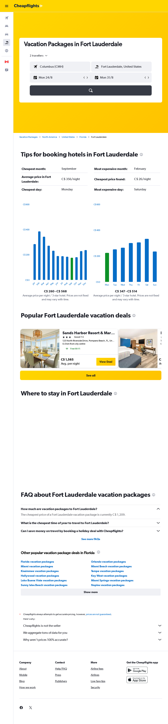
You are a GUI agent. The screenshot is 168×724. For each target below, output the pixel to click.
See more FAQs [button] (90, 454)
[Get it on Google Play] (137, 586)
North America (49, 137)
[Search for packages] (7, 42)
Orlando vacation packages (108, 477)
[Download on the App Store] (137, 595)
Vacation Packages (28, 137)
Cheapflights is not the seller (92, 541)
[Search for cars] (7, 34)
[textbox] (60, 67)
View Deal (105, 361)
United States (68, 137)
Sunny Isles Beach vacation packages (44, 500)
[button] (6, 6)
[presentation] (141, 154)
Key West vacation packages (109, 491)
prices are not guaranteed (98, 530)
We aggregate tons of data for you (92, 548)
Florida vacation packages (37, 477)
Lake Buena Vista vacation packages (44, 496)
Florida (82, 137)
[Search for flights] (7, 18)
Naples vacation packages (107, 500)
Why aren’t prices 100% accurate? (92, 555)
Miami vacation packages (37, 482)
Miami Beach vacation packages (111, 482)
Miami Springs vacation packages (112, 496)
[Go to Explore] (7, 51)
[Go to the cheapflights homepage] (28, 6)
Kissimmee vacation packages (40, 486)
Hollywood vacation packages (40, 491)
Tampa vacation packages (107, 486)
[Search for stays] (7, 26)
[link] (90, 375)
